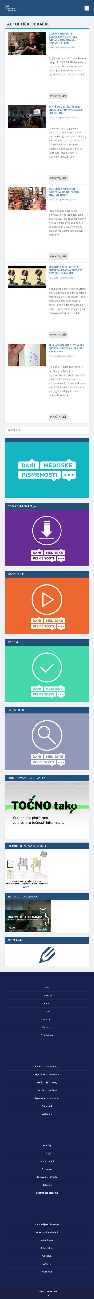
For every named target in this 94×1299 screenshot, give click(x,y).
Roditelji (47, 1145)
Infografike (47, 1248)
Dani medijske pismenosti (47, 1224)
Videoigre (47, 1027)
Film (47, 987)
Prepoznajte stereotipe (47, 1098)
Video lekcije (47, 1240)
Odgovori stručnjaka (47, 1177)
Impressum (51, 1291)
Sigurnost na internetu (47, 1074)
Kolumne (47, 1185)
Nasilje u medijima (47, 1090)
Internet (47, 1019)
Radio (47, 1003)
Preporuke (47, 1169)
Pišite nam (47, 1271)
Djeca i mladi (47, 1161)
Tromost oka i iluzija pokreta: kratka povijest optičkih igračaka (66, 270)
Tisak (47, 1011)
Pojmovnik (47, 1106)
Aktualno (47, 1113)
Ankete (47, 1263)
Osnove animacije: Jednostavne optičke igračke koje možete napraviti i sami (63, 38)
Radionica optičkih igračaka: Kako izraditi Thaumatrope (65, 192)
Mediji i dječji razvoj (47, 1082)
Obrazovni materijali (47, 1232)
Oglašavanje (47, 1035)
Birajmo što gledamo (47, 1192)
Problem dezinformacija (47, 1066)
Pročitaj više (58, 96)
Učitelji (73, 117)
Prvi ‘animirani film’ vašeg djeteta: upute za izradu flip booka (66, 348)
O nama (40, 1291)
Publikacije (47, 1255)
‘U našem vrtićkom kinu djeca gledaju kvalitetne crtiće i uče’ (66, 110)
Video (72, 47)
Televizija (47, 995)
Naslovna (65, 47)
